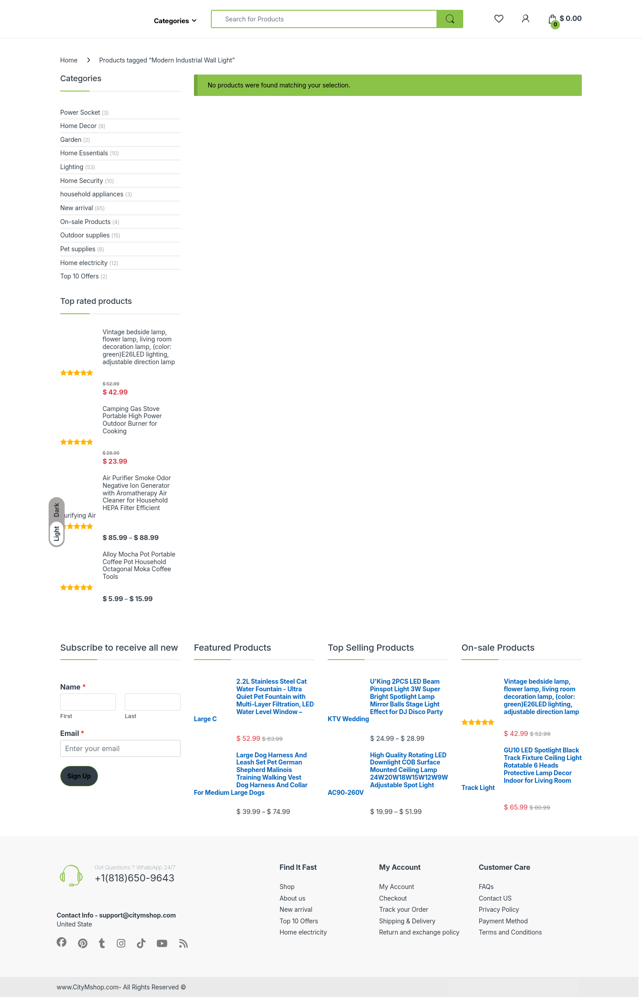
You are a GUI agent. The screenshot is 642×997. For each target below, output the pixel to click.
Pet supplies (77, 249)
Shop (287, 886)
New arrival (76, 208)
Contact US (495, 898)
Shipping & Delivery (407, 921)
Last (130, 715)
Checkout (393, 898)
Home (69, 60)
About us (292, 898)
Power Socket (80, 112)
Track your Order (403, 909)
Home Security (81, 180)
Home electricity (83, 262)
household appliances (91, 194)
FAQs (486, 886)
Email (72, 733)
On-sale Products (85, 221)
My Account (396, 886)
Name (73, 686)
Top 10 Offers (79, 276)
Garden (71, 139)
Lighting (71, 166)
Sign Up (79, 776)
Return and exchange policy (419, 932)
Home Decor (78, 125)
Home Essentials (84, 153)
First (66, 715)
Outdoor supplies (85, 235)
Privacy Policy (499, 909)
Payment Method (503, 921)
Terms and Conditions (510, 932)
